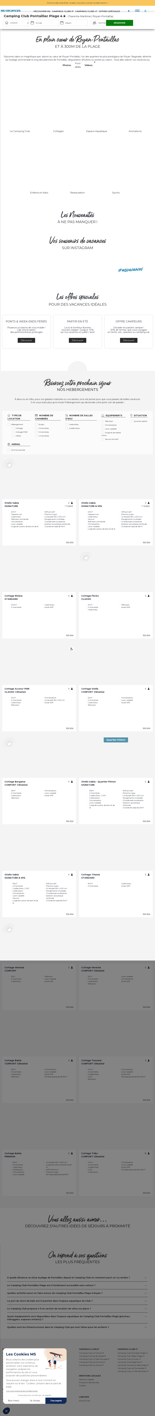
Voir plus (69, 542)
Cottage (17, 428)
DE (83, 1401)
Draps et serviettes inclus (111, 433)
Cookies (82, 1385)
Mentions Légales (86, 1379)
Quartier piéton (138, 421)
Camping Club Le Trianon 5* (91, 1353)
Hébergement (15, 424)
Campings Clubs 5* (63, 11)
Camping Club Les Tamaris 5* (92, 1362)
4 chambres (42, 436)
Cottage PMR (20, 432)
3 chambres (42, 432)
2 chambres (42, 428)
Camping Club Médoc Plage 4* (131, 1356)
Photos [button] (67, 65)
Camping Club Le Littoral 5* (91, 1365)
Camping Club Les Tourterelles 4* (132, 1368)
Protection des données (89, 1382)
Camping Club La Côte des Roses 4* (133, 1371)
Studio (39, 424)
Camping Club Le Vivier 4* (129, 1359)
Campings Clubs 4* (86, 11)
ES (86, 1401)
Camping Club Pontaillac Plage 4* (132, 1353)
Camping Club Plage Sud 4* (129, 1362)
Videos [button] (88, 65)
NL (89, 1401)
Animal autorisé (16, 450)
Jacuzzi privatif (109, 439)
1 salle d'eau (72, 424)
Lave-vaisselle (109, 429)
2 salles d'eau (72, 428)
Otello (16, 436)
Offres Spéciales (109, 11)
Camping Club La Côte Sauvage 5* (94, 1359)
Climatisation (109, 425)
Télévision (107, 421)
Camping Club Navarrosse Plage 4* (132, 1365)
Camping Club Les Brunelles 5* (92, 1356)
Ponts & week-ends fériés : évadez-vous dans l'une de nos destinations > (77, 3)
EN (80, 1401)
